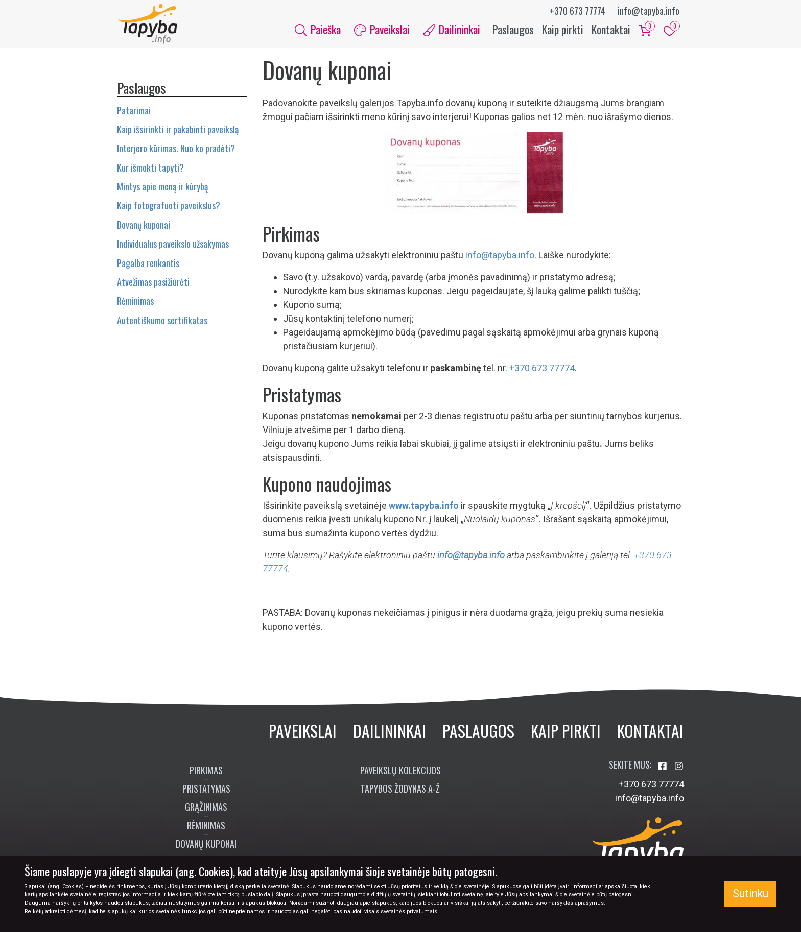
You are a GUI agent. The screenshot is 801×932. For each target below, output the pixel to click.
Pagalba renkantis (148, 264)
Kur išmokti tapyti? (150, 168)
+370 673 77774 (577, 10)
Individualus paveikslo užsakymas (173, 244)
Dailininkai (389, 732)
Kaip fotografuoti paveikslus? (168, 206)
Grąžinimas (206, 808)
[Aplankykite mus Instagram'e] (679, 767)
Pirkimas (206, 771)
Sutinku (750, 893)
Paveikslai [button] (382, 29)
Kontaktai (611, 29)
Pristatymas (206, 789)
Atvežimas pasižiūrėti (153, 283)
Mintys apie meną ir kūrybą (162, 187)
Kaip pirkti (562, 29)
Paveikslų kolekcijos (400, 771)
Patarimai (134, 111)
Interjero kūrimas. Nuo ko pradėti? (176, 149)
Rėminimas (135, 302)
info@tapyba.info (648, 10)
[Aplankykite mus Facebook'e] (663, 767)
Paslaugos (513, 29)
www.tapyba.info (424, 506)
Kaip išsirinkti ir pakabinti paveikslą (178, 130)
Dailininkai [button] (451, 29)
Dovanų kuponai (143, 225)
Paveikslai (303, 732)
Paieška (318, 29)
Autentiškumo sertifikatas (162, 321)
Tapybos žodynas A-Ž (400, 789)
